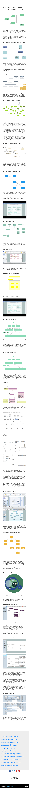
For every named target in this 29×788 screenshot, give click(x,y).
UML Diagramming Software (9, 491)
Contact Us (9, 779)
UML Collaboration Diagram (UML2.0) (11, 171)
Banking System (6, 74)
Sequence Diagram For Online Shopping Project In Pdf (10, 748)
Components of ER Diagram (9, 637)
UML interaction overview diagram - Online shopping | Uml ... (11, 763)
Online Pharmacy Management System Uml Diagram (9, 765)
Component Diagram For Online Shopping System (9, 745)
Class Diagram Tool (7, 385)
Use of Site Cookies (10, 786)
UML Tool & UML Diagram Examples (11, 100)
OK (26, 786)
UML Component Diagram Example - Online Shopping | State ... (11, 753)
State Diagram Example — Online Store (12, 143)
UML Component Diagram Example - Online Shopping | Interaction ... (12, 754)
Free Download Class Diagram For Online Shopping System (11, 759)
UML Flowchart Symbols (8, 693)
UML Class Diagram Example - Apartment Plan (14, 42)
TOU (20, 779)
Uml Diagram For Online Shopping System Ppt (8, 750)
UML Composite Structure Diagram (11, 273)
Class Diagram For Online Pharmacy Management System (10, 757)
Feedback (12, 779)
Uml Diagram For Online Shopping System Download (9, 742)
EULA (15, 779)
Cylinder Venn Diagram (8, 572)
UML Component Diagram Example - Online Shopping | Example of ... (12, 756)
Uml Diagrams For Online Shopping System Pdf (9, 739)
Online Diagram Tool (7, 249)
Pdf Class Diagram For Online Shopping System (9, 747)
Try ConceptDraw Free (22, 3)
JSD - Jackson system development (11, 532)
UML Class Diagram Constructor (10, 604)
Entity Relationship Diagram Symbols (11, 438)
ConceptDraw (4, 0)
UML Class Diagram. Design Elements (12, 412)
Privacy (18, 779)
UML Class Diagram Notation (9, 319)
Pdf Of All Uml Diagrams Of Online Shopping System (9, 736)
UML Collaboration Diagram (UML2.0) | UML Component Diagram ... (12, 760)
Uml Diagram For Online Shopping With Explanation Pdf (10, 744)
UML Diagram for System (8, 221)
